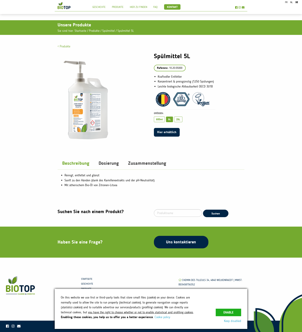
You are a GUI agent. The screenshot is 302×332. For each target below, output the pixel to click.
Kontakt (172, 7)
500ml (159, 119)
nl (291, 2)
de (296, 2)
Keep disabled (232, 321)
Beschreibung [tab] (75, 163)
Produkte (117, 7)
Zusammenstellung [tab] (147, 163)
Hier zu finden (138, 7)
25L (178, 119)
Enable (228, 312)
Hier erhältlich (166, 132)
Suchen (215, 213)
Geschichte (99, 7)
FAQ (155, 7)
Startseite (80, 31)
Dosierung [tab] (109, 163)
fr (286, 2)
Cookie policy (162, 317)
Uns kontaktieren (181, 242)
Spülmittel (109, 31)
